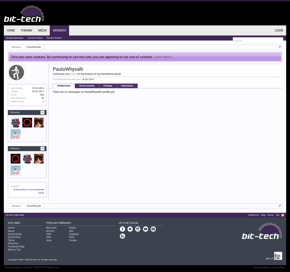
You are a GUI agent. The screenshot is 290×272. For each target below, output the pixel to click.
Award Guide (15, 234)
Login (279, 30)
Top (277, 215)
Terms (11, 240)
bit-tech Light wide (15, 215)
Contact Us (253, 215)
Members (59, 30)
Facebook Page (16, 246)
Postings (108, 85)
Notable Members (15, 38)
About (11, 231)
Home (11, 30)
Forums (26, 30)
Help (263, 215)
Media (42, 30)
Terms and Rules (261, 267)
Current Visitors (35, 38)
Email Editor (14, 237)
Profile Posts (63, 85)
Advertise (13, 243)
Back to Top (14, 249)
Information (127, 85)
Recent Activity (86, 85)
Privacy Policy (278, 267)
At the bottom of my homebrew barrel (99, 73)
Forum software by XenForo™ (32, 267)
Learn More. (163, 57)
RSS (282, 215)
